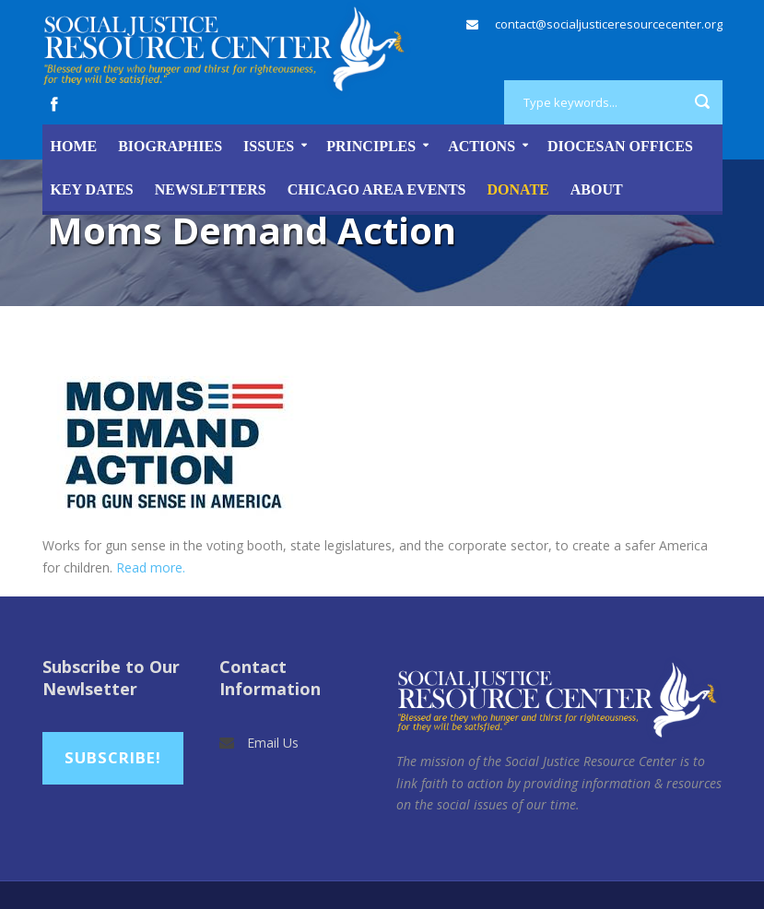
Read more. (150, 567)
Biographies (170, 146)
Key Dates (92, 189)
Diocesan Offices (620, 146)
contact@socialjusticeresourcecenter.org (609, 24)
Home (74, 146)
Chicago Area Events (377, 189)
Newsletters (210, 189)
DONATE (518, 189)
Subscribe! (113, 757)
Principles (371, 146)
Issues (268, 146)
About (596, 189)
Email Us (273, 742)
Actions (481, 146)
